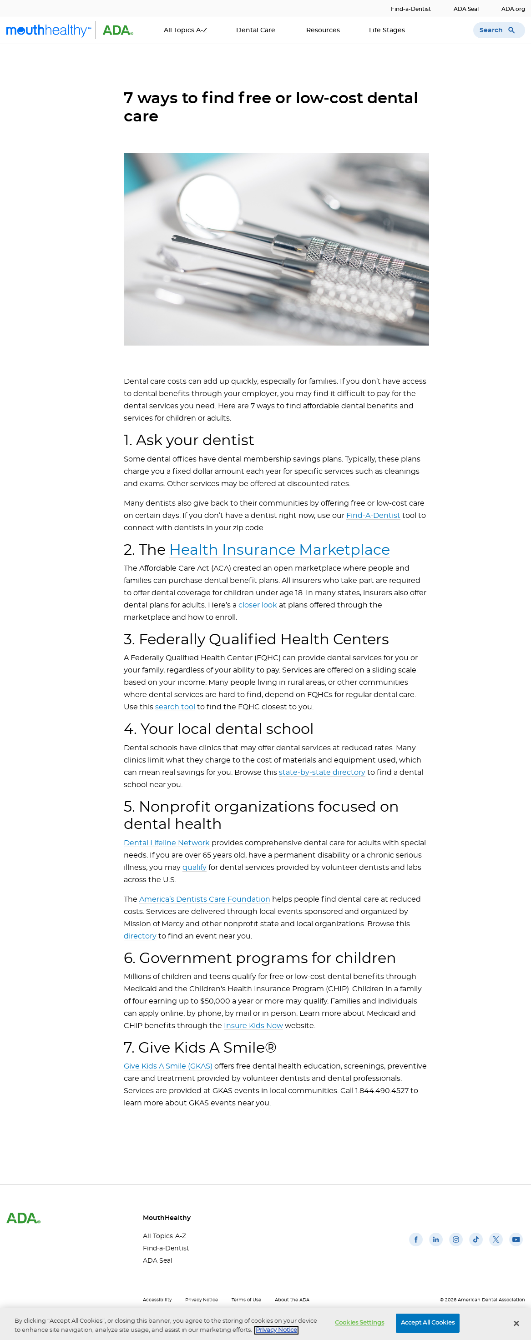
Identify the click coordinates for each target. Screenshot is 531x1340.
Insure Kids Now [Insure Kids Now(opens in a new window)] (253, 1025)
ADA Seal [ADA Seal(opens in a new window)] (466, 9)
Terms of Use (246, 1300)
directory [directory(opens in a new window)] (140, 936)
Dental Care (256, 30)
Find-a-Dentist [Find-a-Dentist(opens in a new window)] (411, 9)
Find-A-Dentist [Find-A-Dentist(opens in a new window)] (373, 515)
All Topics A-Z (185, 30)
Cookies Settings (359, 1324)
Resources (323, 30)
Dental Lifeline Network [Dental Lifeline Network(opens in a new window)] (167, 843)
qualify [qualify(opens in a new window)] (194, 867)
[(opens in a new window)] (416, 1246)
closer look (257, 605)
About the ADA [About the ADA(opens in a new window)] (292, 1300)
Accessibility (157, 1300)
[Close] (516, 1324)
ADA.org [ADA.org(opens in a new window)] (513, 9)
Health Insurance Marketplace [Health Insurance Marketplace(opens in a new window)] (279, 550)
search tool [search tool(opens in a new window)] (175, 707)
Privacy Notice (201, 1300)
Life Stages (388, 30)
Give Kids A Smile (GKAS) (168, 1066)
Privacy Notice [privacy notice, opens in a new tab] (276, 1331)
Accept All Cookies (428, 1324)
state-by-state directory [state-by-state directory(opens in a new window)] (322, 772)
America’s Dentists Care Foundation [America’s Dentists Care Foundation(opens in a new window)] (204, 899)
